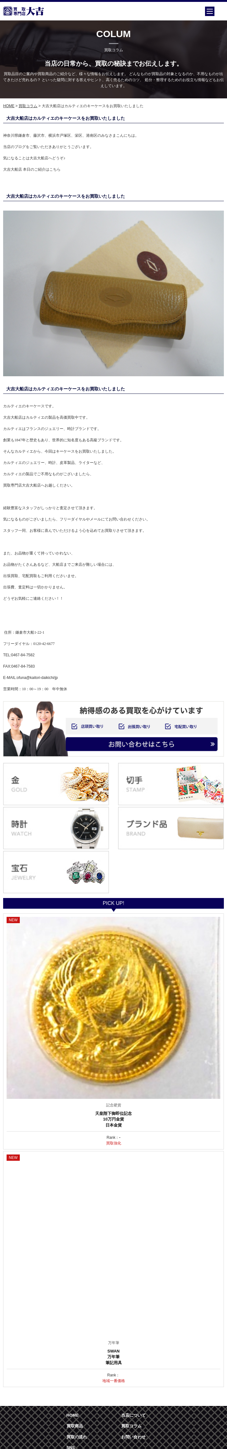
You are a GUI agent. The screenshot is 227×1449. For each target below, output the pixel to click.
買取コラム (28, 106)
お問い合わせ (133, 1437)
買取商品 (75, 1426)
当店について (133, 1415)
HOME (8, 106)
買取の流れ (77, 1437)
